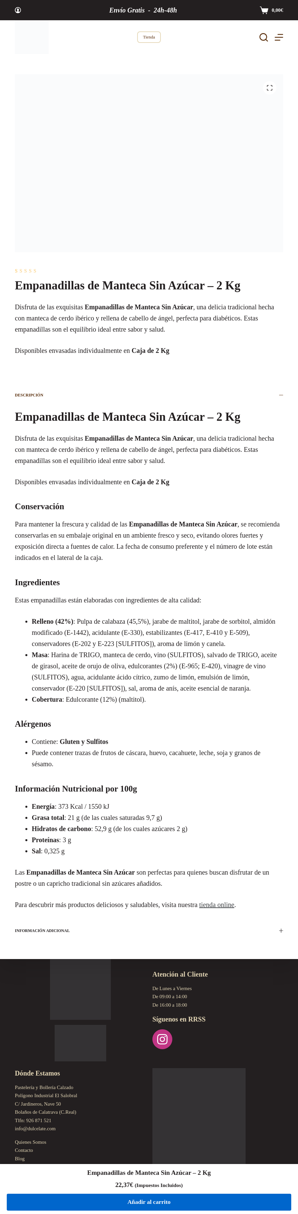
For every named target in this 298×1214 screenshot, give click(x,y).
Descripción (149, 395)
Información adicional (149, 930)
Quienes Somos (30, 1142)
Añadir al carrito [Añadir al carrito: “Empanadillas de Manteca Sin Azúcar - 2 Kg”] (149, 1201)
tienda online (216, 904)
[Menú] (279, 37)
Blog (20, 1158)
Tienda (149, 37)
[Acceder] (18, 10)
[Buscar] (263, 37)
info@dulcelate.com (35, 1128)
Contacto (24, 1150)
